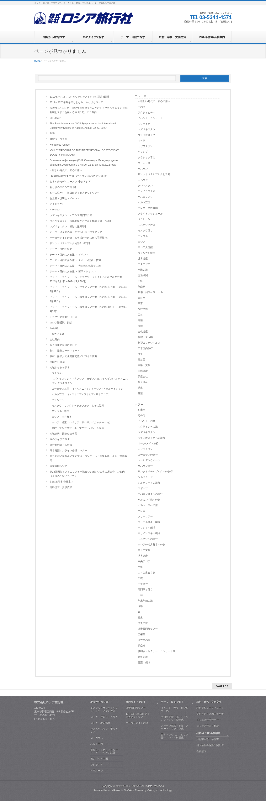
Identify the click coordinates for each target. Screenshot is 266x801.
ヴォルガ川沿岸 (146, 252)
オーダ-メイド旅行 (148, 443)
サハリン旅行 (145, 465)
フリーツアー (145, 516)
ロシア (141, 241)
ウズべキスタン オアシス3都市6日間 (71, 215)
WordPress (114, 790)
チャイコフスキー (148, 191)
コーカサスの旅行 (148, 454)
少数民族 (143, 309)
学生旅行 (143, 583)
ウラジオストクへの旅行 (151, 437)
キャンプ (143, 151)
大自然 (141, 297)
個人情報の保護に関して (63, 345)
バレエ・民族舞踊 (148, 208)
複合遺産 (143, 382)
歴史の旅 (143, 623)
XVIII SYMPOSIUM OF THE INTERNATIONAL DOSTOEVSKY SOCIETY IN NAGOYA (84, 152)
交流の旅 (143, 269)
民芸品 (141, 359)
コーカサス (144, 163)
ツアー (139, 404)
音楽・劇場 (144, 662)
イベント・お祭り (148, 421)
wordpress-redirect (60, 144)
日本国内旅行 (145, 348)
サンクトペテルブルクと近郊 (154, 174)
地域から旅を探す (60, 367)
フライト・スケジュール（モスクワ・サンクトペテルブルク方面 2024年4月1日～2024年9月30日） (87, 279)
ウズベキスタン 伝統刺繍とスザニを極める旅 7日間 (80, 220)
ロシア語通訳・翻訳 (61, 322)
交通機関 (143, 275)
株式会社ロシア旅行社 (128, 786)
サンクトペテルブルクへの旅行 (155, 471)
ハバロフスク (145, 196)
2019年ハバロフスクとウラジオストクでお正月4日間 (79, 96)
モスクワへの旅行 (148, 538)
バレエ (141, 510)
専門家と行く (145, 589)
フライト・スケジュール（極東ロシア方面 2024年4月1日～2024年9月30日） (88, 309)
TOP (52, 133)
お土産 (141, 409)
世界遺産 (143, 258)
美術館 (141, 634)
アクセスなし (57, 204)
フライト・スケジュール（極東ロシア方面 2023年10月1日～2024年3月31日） (88, 299)
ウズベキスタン (146, 129)
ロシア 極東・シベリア (104, 716)
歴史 (140, 354)
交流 (140, 567)
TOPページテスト (60, 139)
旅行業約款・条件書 (61, 444)
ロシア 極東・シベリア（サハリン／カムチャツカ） (82, 422)
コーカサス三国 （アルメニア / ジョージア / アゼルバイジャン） (89, 388)
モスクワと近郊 (146, 224)
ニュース (140, 96)
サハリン (143, 168)
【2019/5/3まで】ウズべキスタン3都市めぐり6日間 (78, 176)
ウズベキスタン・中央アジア (104, 730)
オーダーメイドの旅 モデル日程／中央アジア (76, 232)
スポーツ (143, 488)
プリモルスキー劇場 (149, 522)
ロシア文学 (144, 550)
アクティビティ (146, 112)
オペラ (141, 140)
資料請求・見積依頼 (61, 487)
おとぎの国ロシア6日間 (63, 187)
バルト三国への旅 (148, 505)
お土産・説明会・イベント (65, 198)
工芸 (140, 314)
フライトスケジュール (150, 213)
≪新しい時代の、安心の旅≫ (66, 170)
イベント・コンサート (150, 118)
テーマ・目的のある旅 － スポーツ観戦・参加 (75, 260)
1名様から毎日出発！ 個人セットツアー (142, 715)
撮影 (140, 325)
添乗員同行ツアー (60, 466)
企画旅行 (55, 328)
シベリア (143, 179)
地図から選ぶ (57, 361)
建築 (140, 320)
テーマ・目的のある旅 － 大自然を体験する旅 (75, 265)
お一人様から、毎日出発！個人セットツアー (75, 192)
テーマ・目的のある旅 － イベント (69, 254)
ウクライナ (58, 373)
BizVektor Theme (133, 790)
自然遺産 (143, 370)
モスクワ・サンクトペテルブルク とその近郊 (78, 405)
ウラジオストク (146, 135)
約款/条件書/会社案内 (62, 481)
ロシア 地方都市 (62, 416)
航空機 (141, 645)
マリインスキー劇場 (149, 533)
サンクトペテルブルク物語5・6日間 (70, 243)
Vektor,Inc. (153, 790)
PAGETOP (222, 686)
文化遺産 (143, 331)
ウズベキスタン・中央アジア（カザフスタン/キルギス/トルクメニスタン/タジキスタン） (90, 381)
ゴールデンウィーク (149, 460)
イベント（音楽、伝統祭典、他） (174, 709)
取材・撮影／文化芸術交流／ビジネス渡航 (73, 356)
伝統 (140, 281)
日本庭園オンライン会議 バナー (68, 450)
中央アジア (144, 264)
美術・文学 (144, 365)
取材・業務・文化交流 (208, 701)
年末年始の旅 (145, 600)
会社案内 (55, 339)
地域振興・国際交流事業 (63, 433)
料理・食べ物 (145, 337)
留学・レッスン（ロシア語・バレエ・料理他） (174, 736)
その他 (141, 106)
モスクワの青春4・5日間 (63, 317)
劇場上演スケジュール (150, 292)
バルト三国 (144, 202)
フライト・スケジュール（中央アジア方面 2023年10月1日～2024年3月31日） (88, 289)
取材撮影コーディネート (210, 707)
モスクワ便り (145, 230)
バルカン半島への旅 (149, 499)
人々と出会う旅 (146, 572)
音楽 (140, 393)
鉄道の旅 (143, 656)
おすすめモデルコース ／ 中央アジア (70, 181)
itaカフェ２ (58, 333)
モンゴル (143, 236)
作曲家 (141, 286)
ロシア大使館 (145, 247)
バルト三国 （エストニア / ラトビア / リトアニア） (81, 394)
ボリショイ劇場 (146, 527)
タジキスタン (145, 185)
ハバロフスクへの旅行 (150, 494)
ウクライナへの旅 (148, 426)
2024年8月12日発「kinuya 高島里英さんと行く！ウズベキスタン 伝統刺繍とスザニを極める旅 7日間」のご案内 (89, 110)
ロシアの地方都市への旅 (151, 544)
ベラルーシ (58, 400)
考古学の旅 (144, 640)
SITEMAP (55, 117)
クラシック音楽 (146, 157)
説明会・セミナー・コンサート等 (156, 651)
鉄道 (140, 387)
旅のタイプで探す (60, 439)
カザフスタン (145, 146)
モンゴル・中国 (60, 411)
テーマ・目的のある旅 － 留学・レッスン (73, 271)
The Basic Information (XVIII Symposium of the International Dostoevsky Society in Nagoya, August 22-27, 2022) (83, 125)
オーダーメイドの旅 (137, 722)
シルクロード (145, 477)
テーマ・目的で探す (61, 249)
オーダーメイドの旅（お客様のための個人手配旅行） (80, 237)
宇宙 (140, 303)
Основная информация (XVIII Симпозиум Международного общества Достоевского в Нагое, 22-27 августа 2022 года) (84, 162)
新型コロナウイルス (149, 342)
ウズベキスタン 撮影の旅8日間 (68, 226)
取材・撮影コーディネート (65, 350)
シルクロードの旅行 (149, 482)
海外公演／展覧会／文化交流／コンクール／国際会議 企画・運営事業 (88, 458)
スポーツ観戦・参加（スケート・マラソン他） (174, 727)
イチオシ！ (56, 209)
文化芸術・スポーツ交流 (210, 713)
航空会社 (143, 376)
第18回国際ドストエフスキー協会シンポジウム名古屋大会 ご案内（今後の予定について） (87, 474)
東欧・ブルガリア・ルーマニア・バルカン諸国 (78, 428)
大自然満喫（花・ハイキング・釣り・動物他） (174, 718)
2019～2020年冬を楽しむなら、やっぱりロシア (76, 102)
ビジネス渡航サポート (208, 719)
